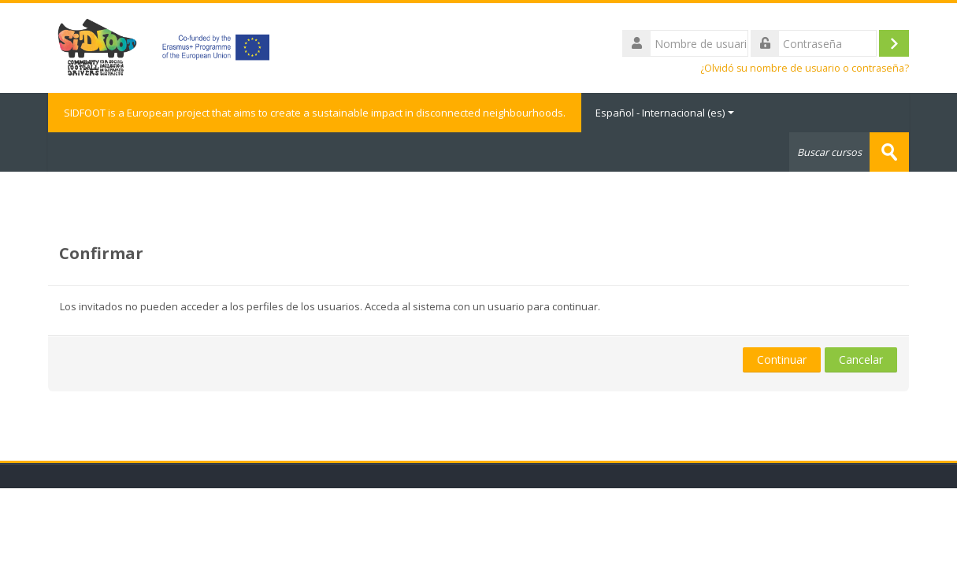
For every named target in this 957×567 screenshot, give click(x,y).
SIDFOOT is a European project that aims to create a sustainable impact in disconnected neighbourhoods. (315, 113)
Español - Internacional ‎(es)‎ (664, 113)
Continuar (782, 359)
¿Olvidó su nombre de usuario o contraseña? (804, 68)
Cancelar (861, 359)
